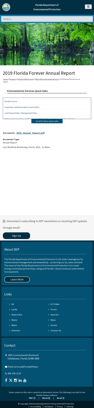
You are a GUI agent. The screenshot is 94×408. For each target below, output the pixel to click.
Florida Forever (10, 101)
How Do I (53, 314)
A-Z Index (53, 304)
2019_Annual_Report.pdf (30, 133)
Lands (13, 309)
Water (13, 325)
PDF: (32, 398)
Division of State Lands (25, 79)
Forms (52, 309)
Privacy (60, 406)
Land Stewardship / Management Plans (20, 113)
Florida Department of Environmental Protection (53, 403)
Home (5, 79)
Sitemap (70, 406)
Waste (13, 320)
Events (52, 325)
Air (11, 304)
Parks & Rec (15, 314)
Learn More (17, 279)
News (52, 320)
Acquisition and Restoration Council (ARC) (21, 107)
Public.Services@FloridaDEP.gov (23, 366)
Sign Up (16, 235)
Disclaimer (49, 406)
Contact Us (54, 330)
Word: (46, 398)
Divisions (12, 79)
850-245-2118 (14, 373)
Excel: (60, 398)
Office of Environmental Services (46, 79)
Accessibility (35, 406)
